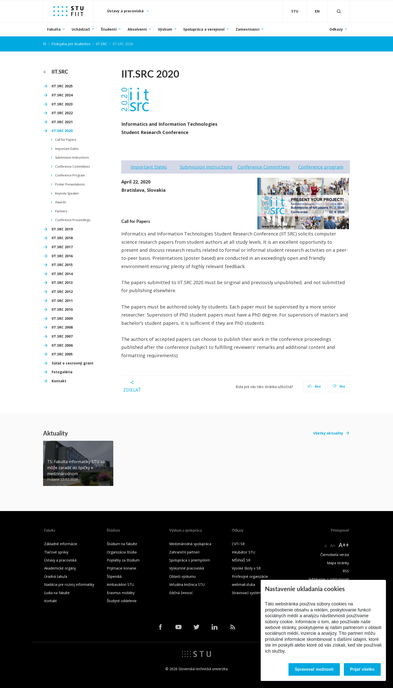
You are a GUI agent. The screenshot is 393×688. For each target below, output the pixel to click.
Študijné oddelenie (122, 600)
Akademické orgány (60, 568)
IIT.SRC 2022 (62, 112)
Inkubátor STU (243, 552)
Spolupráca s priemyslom (189, 560)
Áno (314, 386)
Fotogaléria (62, 371)
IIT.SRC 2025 (62, 86)
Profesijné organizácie (250, 576)
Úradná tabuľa (55, 576)
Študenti (109, 29)
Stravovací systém (246, 592)
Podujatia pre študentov (70, 43)
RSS (346, 571)
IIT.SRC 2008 (62, 327)
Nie (339, 386)
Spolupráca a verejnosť (204, 29)
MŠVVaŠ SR (241, 560)
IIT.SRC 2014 (62, 273)
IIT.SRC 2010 (62, 309)
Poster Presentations (70, 184)
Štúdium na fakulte (122, 543)
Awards (60, 202)
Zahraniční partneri (184, 552)
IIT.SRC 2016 (62, 256)
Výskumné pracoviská (186, 568)
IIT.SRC (101, 43)
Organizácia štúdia (122, 552)
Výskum (165, 29)
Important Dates (66, 149)
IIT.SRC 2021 (62, 121)
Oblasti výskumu (182, 576)
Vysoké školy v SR (246, 568)
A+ (332, 545)
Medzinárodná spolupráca (190, 543)
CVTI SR (238, 543)
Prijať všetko (362, 669)
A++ (344, 545)
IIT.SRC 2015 (62, 264)
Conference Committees (72, 166)
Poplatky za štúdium (123, 560)
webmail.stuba (243, 584)
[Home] (44, 43)
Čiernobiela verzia (334, 554)
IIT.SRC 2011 (62, 300)
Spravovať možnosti (314, 669)
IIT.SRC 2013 (62, 282)
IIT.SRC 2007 (62, 336)
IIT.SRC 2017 (62, 246)
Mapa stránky (338, 562)
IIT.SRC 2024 (62, 95)
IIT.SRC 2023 (62, 104)
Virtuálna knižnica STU (187, 584)
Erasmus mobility (121, 592)
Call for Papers (65, 140)
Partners (61, 211)
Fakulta (54, 29)
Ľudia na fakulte (57, 592)
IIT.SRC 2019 (62, 229)
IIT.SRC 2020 (62, 130)
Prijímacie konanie (121, 568)
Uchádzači (81, 29)
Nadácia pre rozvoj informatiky (69, 584)
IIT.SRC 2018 (62, 237)
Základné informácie (60, 543)
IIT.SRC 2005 (62, 354)
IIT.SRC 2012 (62, 291)
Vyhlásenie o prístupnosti (329, 579)
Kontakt (59, 381)
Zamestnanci (247, 29)
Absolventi (137, 29)
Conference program (320, 167)
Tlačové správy (56, 552)
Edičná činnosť (180, 592)
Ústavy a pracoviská (126, 11)
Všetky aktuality (328, 433)
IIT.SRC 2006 (62, 345)
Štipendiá (114, 576)
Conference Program (70, 175)
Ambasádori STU (120, 584)
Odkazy (336, 29)
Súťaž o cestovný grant (72, 363)
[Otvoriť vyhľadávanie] (339, 11)
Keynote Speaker (67, 193)
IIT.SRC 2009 (62, 318)
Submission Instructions (72, 157)
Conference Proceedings (72, 220)
